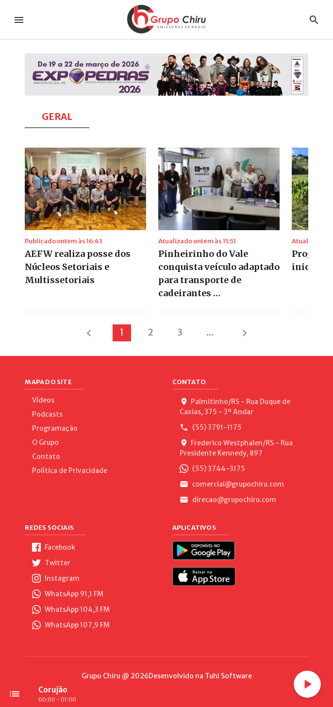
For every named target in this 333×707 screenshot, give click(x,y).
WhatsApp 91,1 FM (67, 593)
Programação (55, 428)
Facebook (53, 547)
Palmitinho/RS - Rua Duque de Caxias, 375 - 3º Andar (235, 406)
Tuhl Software (228, 676)
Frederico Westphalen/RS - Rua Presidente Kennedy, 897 (236, 447)
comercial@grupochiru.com (232, 484)
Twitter (51, 562)
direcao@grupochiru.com (228, 499)
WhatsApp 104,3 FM (71, 609)
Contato (46, 456)
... (210, 332)
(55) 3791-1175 (211, 427)
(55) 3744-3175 (212, 468)
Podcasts (47, 414)
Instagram (56, 578)
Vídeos (43, 400)
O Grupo (45, 442)
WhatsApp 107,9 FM (71, 625)
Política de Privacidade (69, 470)
